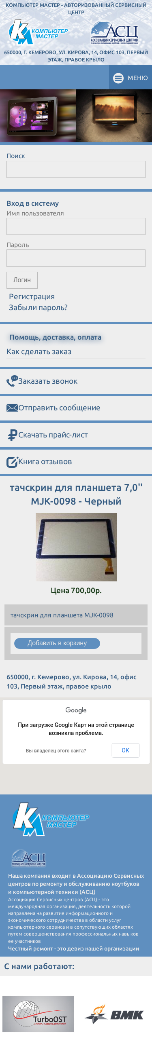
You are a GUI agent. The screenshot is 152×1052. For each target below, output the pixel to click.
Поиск (15, 155)
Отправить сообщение (53, 408)
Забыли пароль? (38, 307)
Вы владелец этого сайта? (56, 751)
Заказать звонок (41, 381)
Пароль (17, 244)
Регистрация (32, 296)
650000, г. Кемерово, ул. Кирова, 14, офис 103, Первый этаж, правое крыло (76, 55)
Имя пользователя (35, 213)
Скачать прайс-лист (47, 435)
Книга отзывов (39, 462)
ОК (125, 750)
